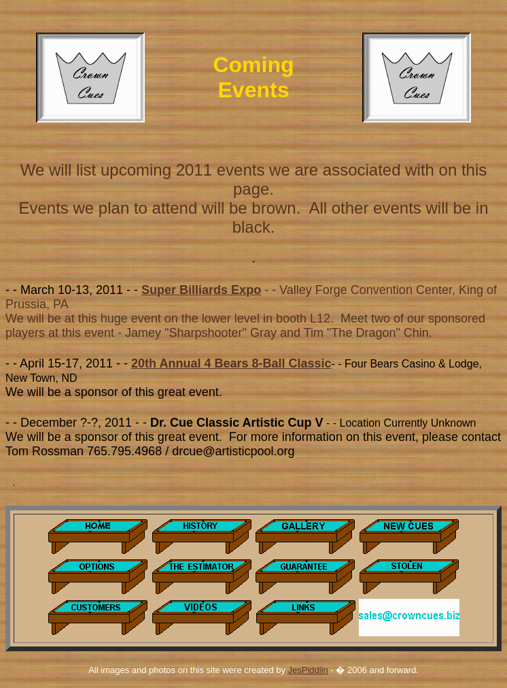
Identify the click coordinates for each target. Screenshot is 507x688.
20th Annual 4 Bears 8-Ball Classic (231, 363)
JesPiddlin (308, 670)
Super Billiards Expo (201, 290)
